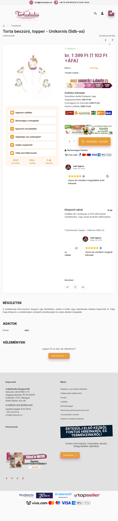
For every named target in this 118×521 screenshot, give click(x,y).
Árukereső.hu (63, 497)
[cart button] (111, 13)
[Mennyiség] (69, 141)
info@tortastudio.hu (14, 415)
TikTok (23, 478)
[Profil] (102, 13)
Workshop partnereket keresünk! (74, 410)
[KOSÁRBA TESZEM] (95, 141)
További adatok (71, 73)
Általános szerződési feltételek (73, 389)
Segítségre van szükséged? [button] (25, 137)
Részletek (69, 280)
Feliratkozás (68, 455)
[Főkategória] (4, 26)
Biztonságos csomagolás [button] (24, 121)
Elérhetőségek (66, 406)
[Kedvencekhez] (109, 44)
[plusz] (74, 140)
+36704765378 (12, 412)
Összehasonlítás (67, 287)
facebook (6, 478)
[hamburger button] (5, 13)
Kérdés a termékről (75, 287)
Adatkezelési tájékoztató (71, 393)
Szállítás (64, 402)
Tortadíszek (16, 26)
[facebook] (105, 40)
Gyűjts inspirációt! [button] (21, 145)
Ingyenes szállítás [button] (21, 113)
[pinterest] (112, 40)
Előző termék (9, 36)
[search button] (95, 13)
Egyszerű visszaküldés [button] (23, 129)
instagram (17, 478)
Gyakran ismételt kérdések (72, 419)
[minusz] (74, 142)
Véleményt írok (57, 356)
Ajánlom (83, 287)
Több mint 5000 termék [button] (23, 153)
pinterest (12, 478)
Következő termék (106, 36)
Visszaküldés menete (69, 414)
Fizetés (63, 397)
